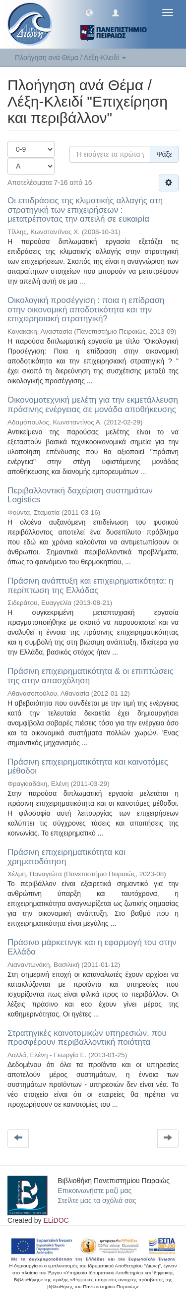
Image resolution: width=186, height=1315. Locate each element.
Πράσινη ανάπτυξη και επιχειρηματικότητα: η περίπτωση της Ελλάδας (90, 585)
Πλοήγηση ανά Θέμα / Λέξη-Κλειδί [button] (70, 57)
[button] (89, 12)
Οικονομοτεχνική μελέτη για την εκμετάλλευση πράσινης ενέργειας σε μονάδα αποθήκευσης (92, 404)
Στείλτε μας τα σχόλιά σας (97, 1200)
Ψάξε (164, 154)
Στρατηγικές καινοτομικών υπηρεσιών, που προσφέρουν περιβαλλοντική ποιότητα (87, 1037)
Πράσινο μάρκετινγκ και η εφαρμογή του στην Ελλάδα (92, 947)
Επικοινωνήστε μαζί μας (94, 1191)
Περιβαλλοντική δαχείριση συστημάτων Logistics (80, 495)
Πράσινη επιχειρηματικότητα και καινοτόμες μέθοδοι (87, 766)
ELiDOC (55, 1220)
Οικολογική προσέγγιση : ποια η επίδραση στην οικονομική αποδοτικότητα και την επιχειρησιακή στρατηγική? (85, 309)
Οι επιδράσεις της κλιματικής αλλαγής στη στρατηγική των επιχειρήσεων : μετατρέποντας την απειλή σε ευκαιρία (85, 210)
